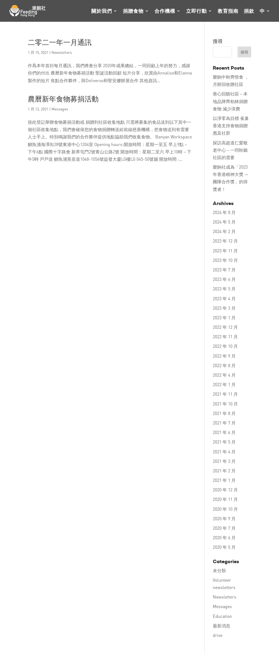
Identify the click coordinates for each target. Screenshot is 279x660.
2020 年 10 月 (225, 509)
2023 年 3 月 (224, 308)
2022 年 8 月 (224, 365)
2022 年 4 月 (224, 375)
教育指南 (228, 11)
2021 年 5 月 (224, 442)
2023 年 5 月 (224, 289)
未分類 (219, 570)
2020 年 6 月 (224, 537)
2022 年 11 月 (225, 336)
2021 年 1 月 (224, 480)
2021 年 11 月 (225, 394)
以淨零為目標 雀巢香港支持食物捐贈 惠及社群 (231, 125)
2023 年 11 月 (225, 250)
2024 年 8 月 (224, 212)
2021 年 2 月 (224, 470)
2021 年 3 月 (224, 461)
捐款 (249, 11)
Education (222, 616)
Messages (59, 108)
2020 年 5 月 (224, 547)
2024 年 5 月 (224, 222)
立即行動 (196, 11)
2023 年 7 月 (224, 269)
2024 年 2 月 (224, 231)
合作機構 (164, 11)
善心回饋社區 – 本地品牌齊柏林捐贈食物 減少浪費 (230, 101)
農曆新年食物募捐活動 (63, 99)
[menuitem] (265, 15)
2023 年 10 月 (225, 260)
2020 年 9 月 (224, 518)
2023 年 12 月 (225, 241)
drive (217, 635)
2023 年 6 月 (224, 279)
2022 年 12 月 (225, 327)
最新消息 (221, 625)
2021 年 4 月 (224, 451)
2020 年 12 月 (225, 489)
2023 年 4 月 (224, 298)
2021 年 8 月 (224, 413)
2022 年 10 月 (225, 346)
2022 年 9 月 (224, 356)
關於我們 (101, 11)
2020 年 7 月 (224, 528)
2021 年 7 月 (224, 423)
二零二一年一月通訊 (60, 42)
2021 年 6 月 (224, 432)
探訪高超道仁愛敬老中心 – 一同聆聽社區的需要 (230, 150)
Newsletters (61, 52)
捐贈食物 (133, 11)
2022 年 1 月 (224, 384)
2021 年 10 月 (225, 404)
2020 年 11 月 (225, 499)
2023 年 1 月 (224, 317)
